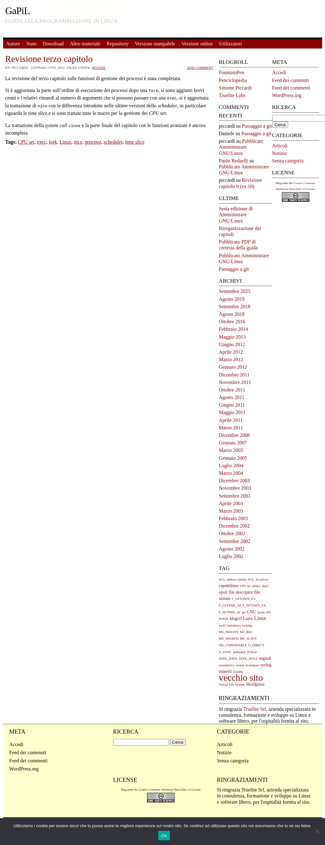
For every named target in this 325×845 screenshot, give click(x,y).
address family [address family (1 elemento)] (236, 579)
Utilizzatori (230, 43)
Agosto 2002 (232, 548)
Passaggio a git (257, 126)
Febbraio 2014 (233, 329)
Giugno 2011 (232, 404)
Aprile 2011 (231, 420)
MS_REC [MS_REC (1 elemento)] (246, 632)
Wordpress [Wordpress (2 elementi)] (255, 684)
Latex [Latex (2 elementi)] (248, 618)
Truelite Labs (232, 95)
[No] (317, 831)
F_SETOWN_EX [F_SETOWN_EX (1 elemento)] (254, 605)
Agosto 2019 (232, 299)
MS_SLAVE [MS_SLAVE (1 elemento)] (248, 638)
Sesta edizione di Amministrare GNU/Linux (236, 214)
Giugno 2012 (232, 344)
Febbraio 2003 (233, 518)
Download (53, 43)
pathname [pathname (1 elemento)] (239, 652)
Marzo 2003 (231, 511)
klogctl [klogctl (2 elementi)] (236, 618)
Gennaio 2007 (233, 442)
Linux (65, 139)
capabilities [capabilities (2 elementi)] (229, 585)
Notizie (99, 67)
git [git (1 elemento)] (243, 612)
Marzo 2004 (231, 473)
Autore (13, 43)
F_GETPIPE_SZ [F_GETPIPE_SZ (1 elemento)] (230, 605)
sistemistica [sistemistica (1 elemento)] (227, 665)
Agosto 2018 (232, 314)
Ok (164, 835)
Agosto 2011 (232, 397)
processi (93, 139)
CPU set (26, 139)
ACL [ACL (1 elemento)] (222, 579)
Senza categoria (288, 160)
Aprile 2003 (231, 503)
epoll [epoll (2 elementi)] (223, 592)
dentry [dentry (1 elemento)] (256, 586)
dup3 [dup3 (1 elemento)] (265, 586)
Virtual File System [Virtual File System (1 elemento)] (232, 684)
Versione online (197, 43)
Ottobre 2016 (232, 321)
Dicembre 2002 (234, 526)
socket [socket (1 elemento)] (240, 665)
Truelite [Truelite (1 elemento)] (238, 671)
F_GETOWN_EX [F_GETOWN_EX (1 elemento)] (243, 599)
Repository (118, 43)
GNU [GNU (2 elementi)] (251, 612)
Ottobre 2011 (232, 389)
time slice (135, 139)
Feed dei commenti (291, 87)
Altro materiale (85, 43)
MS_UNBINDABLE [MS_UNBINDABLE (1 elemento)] (233, 645)
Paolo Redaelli (233, 160)
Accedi (279, 72)
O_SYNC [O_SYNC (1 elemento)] (225, 652)
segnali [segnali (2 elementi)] (265, 658)
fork (52, 139)
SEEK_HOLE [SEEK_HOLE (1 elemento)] (248, 658)
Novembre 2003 (235, 488)
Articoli (280, 145)
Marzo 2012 (231, 359)
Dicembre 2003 (234, 480)
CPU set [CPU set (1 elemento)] (245, 586)
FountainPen (231, 72)
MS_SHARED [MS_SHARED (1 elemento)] (229, 638)
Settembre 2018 (235, 306)
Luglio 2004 (231, 465)
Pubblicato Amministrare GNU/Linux (241, 147)
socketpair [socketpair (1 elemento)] (252, 665)
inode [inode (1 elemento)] (261, 612)
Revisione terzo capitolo (49, 59)
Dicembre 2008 (234, 435)
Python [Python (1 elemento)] (251, 652)
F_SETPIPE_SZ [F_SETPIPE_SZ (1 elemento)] (230, 612)
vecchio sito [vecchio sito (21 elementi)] (241, 678)
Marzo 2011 (231, 427)
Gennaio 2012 (233, 367)
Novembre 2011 (235, 382)
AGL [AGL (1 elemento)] (250, 579)
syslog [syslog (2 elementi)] (265, 665)
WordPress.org (287, 95)
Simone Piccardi (235, 87)
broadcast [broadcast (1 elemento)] (262, 579)
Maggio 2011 (232, 412)
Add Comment (200, 67)
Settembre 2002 (235, 541)
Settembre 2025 (235, 291)
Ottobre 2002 (232, 533)
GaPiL (17, 10)
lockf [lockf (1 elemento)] (222, 625)
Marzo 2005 (231, 450)
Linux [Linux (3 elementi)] (260, 618)
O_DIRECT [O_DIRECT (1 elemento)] (256, 645)
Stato (31, 43)
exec (41, 139)
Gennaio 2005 (233, 458)
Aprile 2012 (231, 352)
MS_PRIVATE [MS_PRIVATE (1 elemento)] (229, 632)
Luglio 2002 (231, 556)
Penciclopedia (233, 80)
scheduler (113, 139)
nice (78, 139)
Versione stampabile (155, 43)
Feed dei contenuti (290, 80)
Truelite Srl (254, 709)
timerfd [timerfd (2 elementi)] (225, 671)
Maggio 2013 (232, 337)
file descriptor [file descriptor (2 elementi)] (241, 592)
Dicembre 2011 (234, 374)
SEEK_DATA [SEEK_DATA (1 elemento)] (228, 658)
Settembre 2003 (235, 496)
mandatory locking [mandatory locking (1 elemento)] (239, 625)
